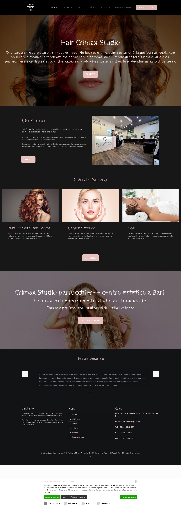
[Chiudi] (135, 481)
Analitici (89, 503)
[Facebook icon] (90, 457)
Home (74, 415)
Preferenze (72, 503)
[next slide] (156, 374)
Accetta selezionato (52, 497)
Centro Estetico (82, 228)
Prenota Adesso (78, 437)
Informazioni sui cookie (78, 497)
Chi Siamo (76, 419)
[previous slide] (25, 374)
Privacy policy (120, 438)
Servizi (74, 424)
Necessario (55, 503)
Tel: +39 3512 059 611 (146, 8)
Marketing (105, 503)
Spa (131, 228)
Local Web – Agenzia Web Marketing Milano (64, 453)
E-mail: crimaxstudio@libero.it (127, 421)
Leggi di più (47, 492)
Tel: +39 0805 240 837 (124, 427)
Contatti (75, 433)
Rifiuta (64, 497)
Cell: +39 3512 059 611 (124, 433)
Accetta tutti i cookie (129, 497)
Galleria (75, 428)
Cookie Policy (132, 438)
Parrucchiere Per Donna (29, 228)
